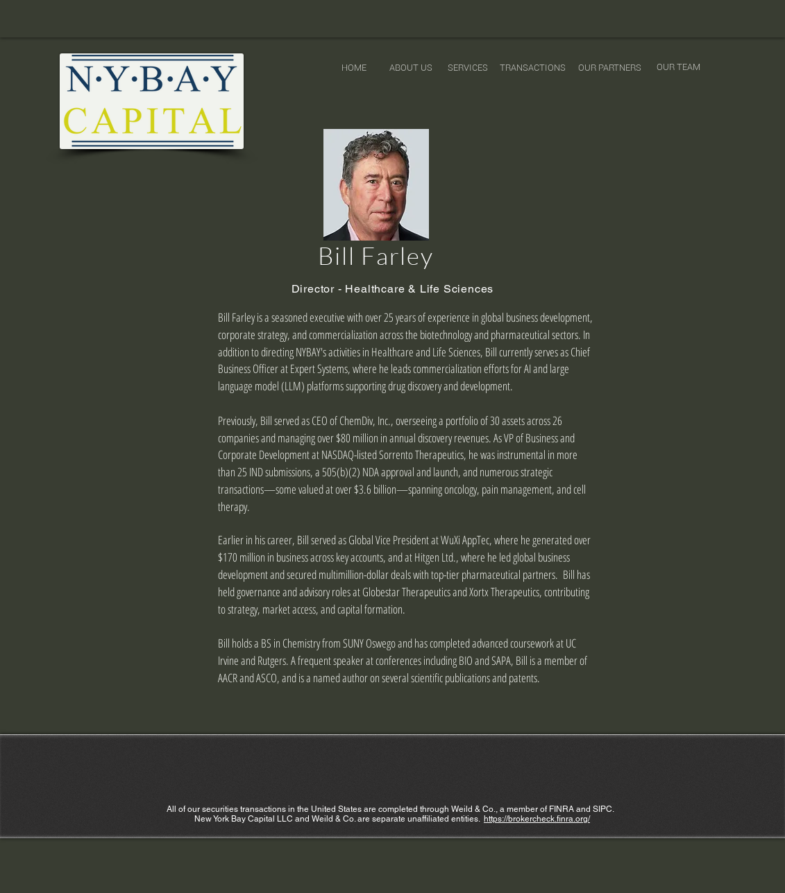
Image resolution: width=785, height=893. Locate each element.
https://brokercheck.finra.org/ (537, 819)
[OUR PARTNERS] (610, 68)
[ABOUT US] (410, 68)
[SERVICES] (467, 68)
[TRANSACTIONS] (532, 68)
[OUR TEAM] (678, 67)
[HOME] (354, 68)
